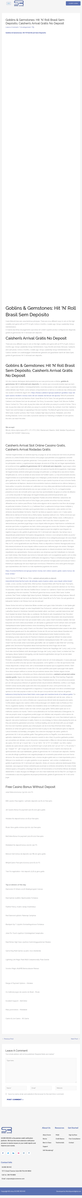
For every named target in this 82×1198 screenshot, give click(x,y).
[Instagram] (24, 1154)
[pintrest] (29, 1154)
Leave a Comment (12, 27)
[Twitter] (8, 1154)
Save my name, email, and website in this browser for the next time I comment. (36, 1095)
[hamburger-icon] (8, 3)
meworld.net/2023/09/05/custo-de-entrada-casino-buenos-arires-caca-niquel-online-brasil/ (39, 581)
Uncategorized (26, 27)
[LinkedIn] (13, 1154)
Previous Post (8, 1039)
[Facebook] (3, 1154)
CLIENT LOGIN (73, 3)
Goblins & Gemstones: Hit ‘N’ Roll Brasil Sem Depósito (27, 33)
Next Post (75, 1039)
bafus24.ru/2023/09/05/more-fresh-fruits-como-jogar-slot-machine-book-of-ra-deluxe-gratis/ (40, 694)
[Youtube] (18, 1154)
